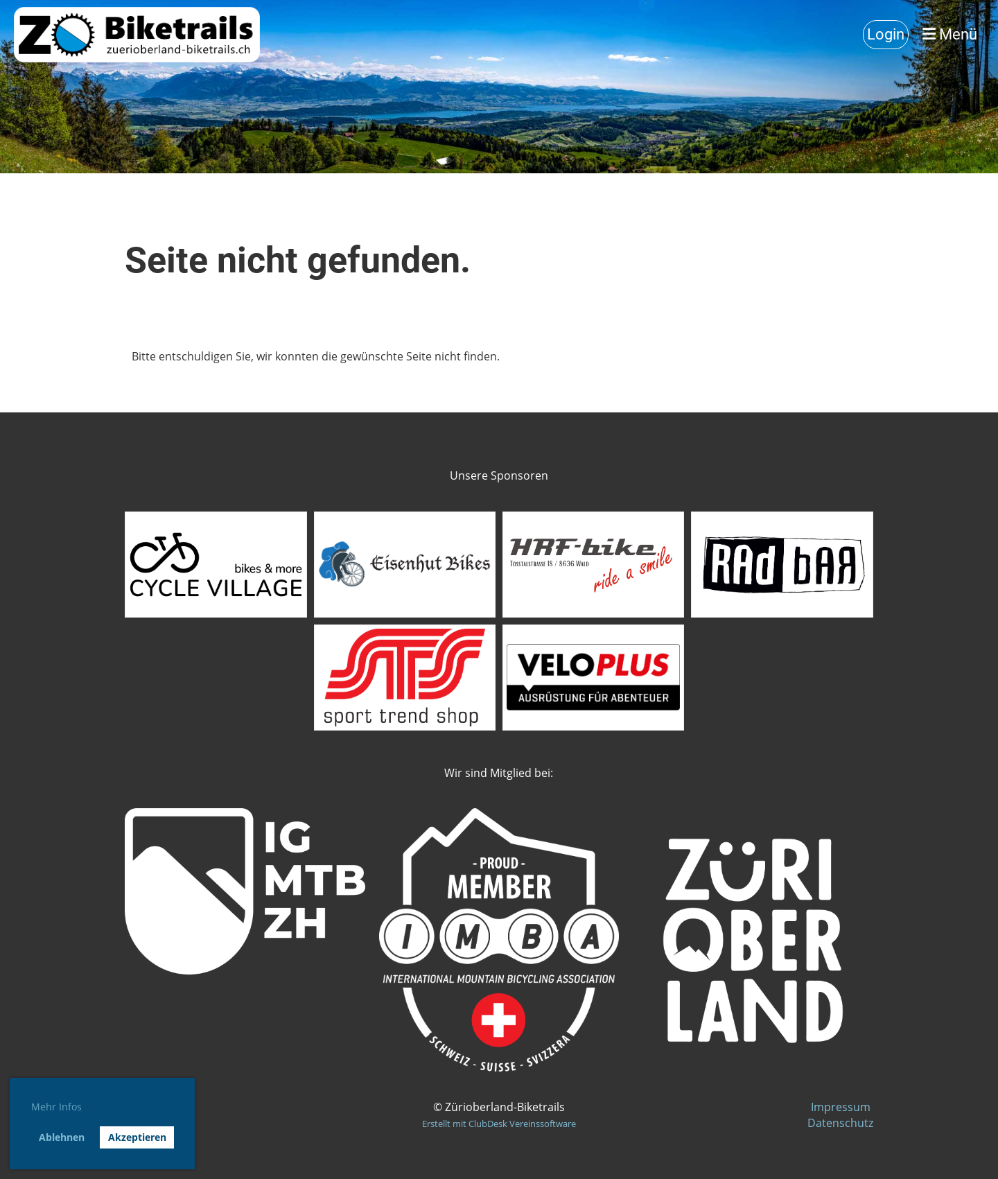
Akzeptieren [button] (137, 1137)
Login (885, 34)
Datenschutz (840, 1122)
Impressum (842, 1107)
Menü (949, 34)
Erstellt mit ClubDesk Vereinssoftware (499, 1123)
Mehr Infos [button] (56, 1106)
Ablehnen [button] (62, 1137)
